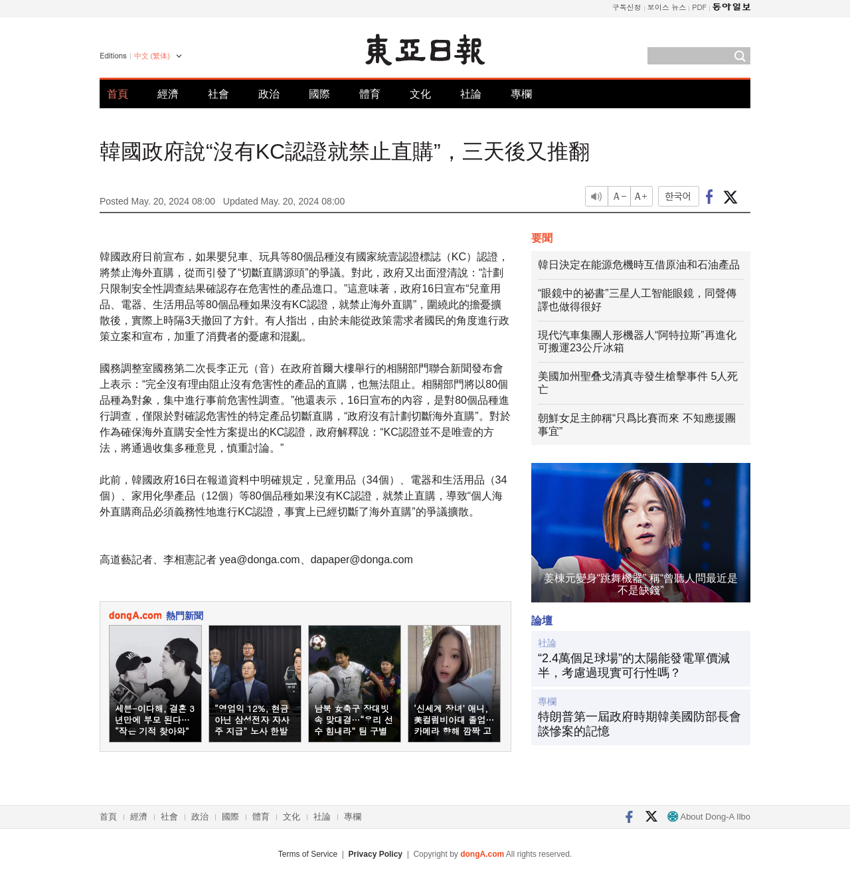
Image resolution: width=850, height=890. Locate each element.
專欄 (521, 94)
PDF (699, 7)
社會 (218, 94)
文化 (420, 94)
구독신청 (626, 7)
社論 (470, 94)
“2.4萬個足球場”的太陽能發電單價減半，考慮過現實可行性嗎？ (634, 665)
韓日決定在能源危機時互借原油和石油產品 (639, 264)
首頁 (117, 94)
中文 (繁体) (152, 56)
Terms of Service (307, 854)
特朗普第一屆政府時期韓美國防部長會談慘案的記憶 (639, 724)
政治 (269, 94)
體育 (370, 94)
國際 (319, 94)
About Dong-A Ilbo (708, 817)
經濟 (168, 94)
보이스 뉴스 (667, 7)
